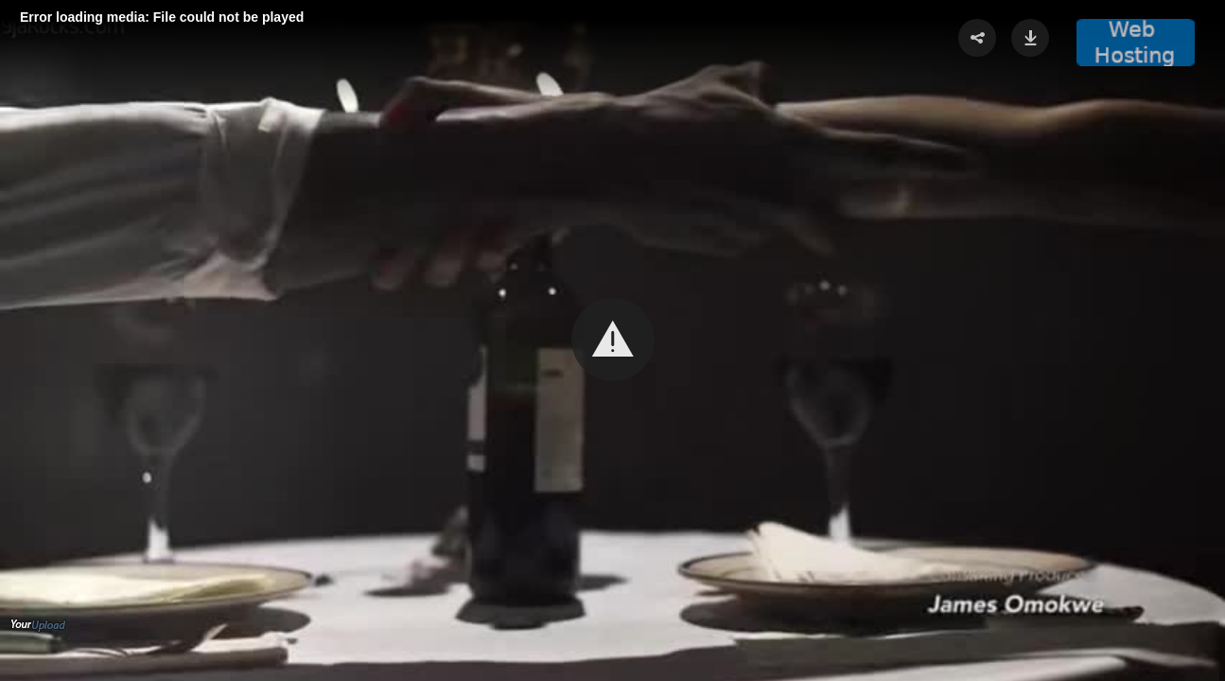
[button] (613, 339)
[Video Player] (612, 340)
